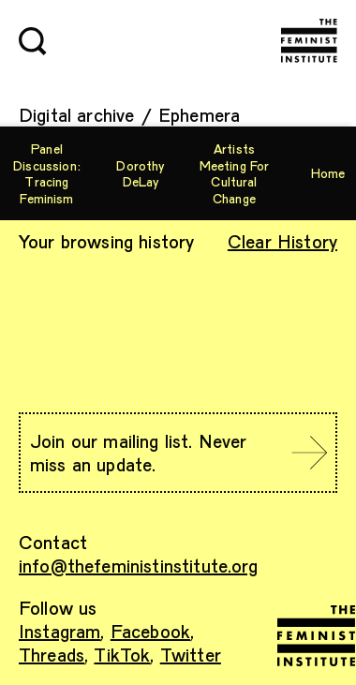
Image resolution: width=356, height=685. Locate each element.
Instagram (59, 630)
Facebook (150, 630)
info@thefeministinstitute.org (139, 565)
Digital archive (76, 114)
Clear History (282, 241)
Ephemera (199, 114)
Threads (51, 654)
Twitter (190, 654)
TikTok (122, 654)
